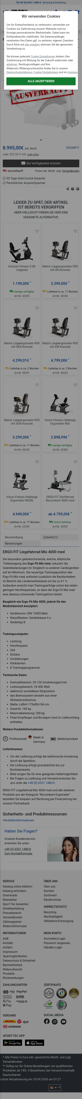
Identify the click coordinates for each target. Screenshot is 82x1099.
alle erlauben (32, 44)
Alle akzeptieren (41, 81)
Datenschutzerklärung (19, 72)
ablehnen (11, 64)
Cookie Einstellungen (43, 56)
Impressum (74, 72)
